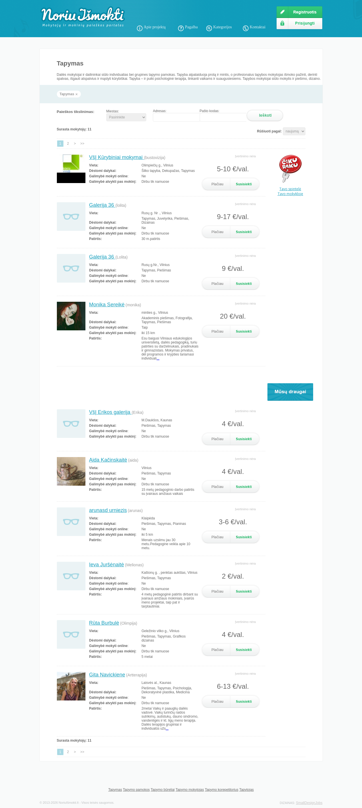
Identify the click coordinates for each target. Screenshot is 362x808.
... (158, 358)
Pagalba (191, 27)
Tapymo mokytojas (189, 790)
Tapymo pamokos (136, 790)
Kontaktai (257, 27)
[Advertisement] (204, 14)
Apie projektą (155, 27)
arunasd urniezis (108, 510)
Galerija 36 (102, 205)
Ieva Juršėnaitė (106, 564)
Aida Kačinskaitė (108, 460)
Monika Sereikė (107, 304)
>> (82, 144)
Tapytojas (246, 790)
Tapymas (115, 790)
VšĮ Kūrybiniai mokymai (116, 157)
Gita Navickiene (107, 675)
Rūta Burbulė (104, 623)
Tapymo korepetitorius (221, 790)
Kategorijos (222, 27)
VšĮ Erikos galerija (110, 412)
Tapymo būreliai (163, 790)
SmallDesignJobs (309, 803)
